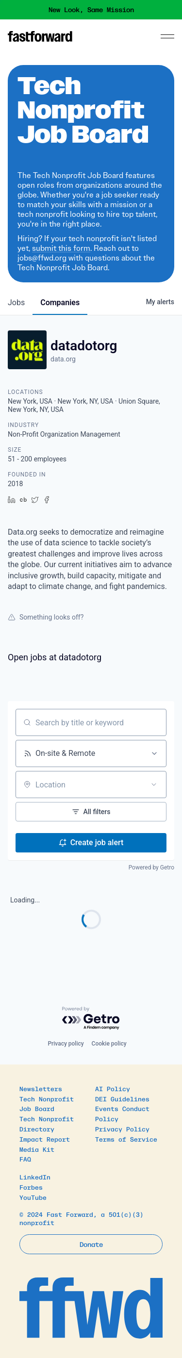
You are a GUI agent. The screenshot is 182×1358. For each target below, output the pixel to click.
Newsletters (40, 1088)
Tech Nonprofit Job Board (46, 1103)
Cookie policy (109, 1043)
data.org (63, 359)
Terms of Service (126, 1139)
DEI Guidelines (122, 1098)
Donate (91, 1244)
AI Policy (112, 1088)
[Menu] (167, 36)
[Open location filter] (154, 784)
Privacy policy (65, 1043)
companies (60, 302)
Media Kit (36, 1149)
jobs (16, 302)
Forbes (31, 1187)
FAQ (25, 1158)
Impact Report (44, 1139)
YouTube (33, 1197)
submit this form (61, 248)
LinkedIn (34, 1176)
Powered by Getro (151, 867)
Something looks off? (45, 617)
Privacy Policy (122, 1128)
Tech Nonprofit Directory (46, 1123)
